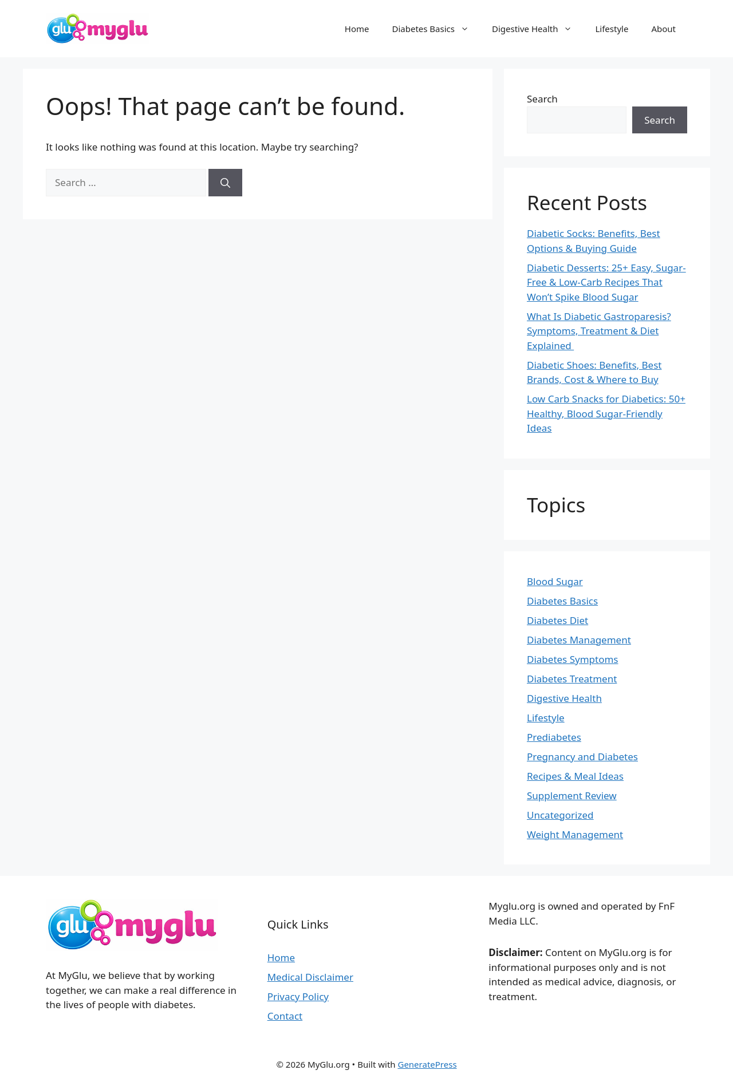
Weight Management (575, 834)
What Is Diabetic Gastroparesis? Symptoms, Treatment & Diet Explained (599, 331)
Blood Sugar (555, 581)
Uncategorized (560, 815)
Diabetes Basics (436, 28)
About (663, 28)
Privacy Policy (298, 996)
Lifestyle (611, 28)
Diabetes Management (579, 639)
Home (357, 28)
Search (542, 98)
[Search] (225, 182)
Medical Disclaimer (310, 977)
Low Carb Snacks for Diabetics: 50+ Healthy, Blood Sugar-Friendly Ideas (606, 413)
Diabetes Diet (557, 620)
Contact (285, 1015)
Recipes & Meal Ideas (575, 776)
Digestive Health (538, 28)
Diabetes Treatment (572, 678)
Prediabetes (554, 737)
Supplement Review (572, 795)
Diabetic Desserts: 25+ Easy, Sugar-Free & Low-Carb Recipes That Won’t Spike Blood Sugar (606, 282)
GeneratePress (426, 1064)
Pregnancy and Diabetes (582, 756)
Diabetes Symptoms (572, 659)
